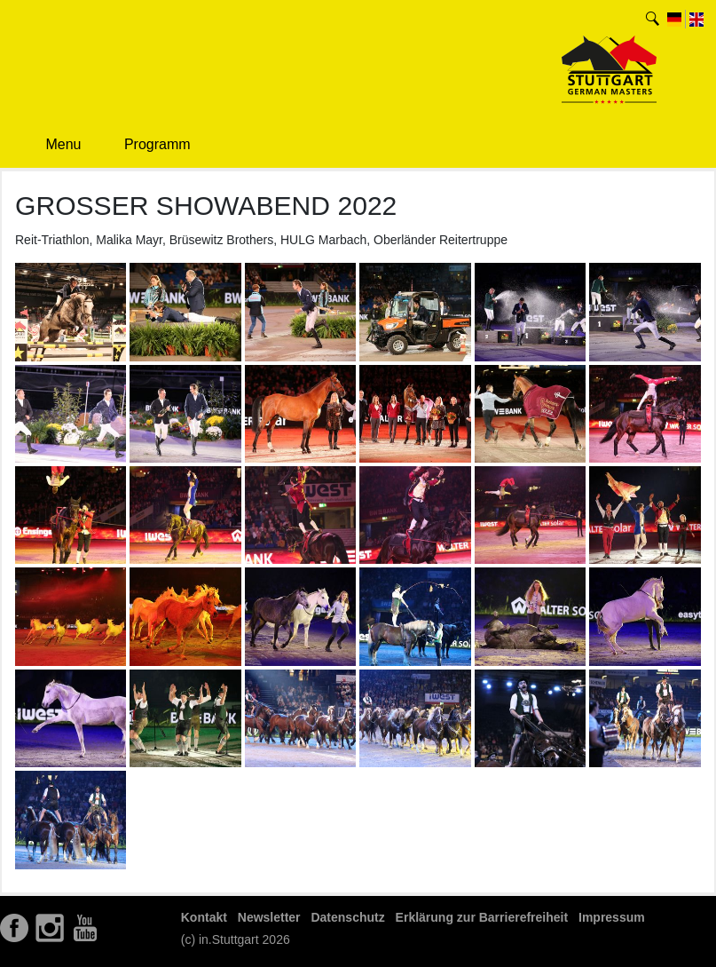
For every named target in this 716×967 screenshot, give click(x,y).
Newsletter (269, 917)
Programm (144, 145)
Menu (51, 144)
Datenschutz (347, 917)
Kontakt (204, 917)
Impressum (611, 917)
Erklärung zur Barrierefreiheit (482, 917)
